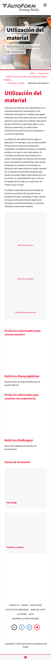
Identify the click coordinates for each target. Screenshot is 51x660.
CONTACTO (14, 605)
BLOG (31, 614)
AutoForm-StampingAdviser (21, 376)
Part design (12, 502)
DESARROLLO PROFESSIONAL (25, 618)
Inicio (32, 73)
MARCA (24, 605)
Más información (25, 245)
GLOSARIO (22, 614)
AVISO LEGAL (36, 605)
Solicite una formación (25, 312)
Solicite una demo (25, 278)
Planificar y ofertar (15, 83)
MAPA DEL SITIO (38, 609)
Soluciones (43, 73)
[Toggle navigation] (45, 4)
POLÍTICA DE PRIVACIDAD (17, 609)
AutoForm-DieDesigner (18, 440)
